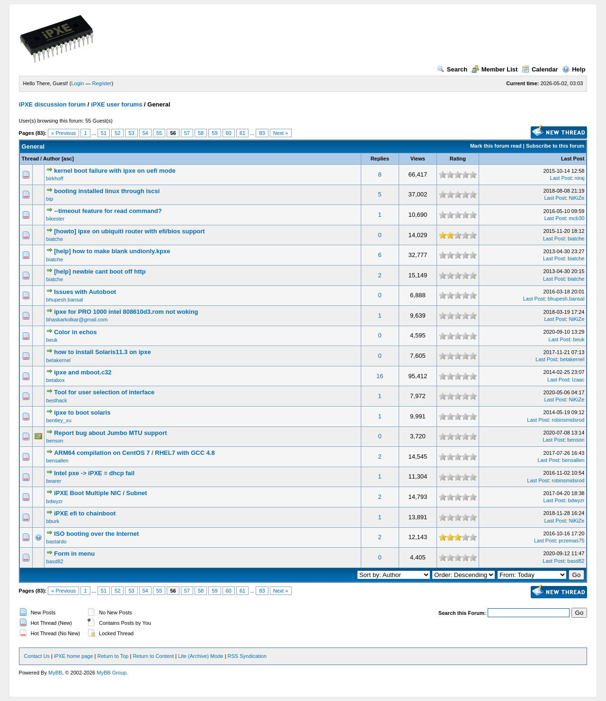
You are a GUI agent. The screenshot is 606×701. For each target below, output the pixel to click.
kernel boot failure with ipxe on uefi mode (114, 170)
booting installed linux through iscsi (107, 191)
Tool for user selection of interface (104, 392)
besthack (56, 400)
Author (51, 158)
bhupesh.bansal (64, 299)
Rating (458, 158)
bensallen (57, 460)
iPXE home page (73, 656)
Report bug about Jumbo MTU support (110, 432)
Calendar (540, 69)
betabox (55, 380)
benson (54, 441)
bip (49, 199)
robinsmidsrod (568, 420)
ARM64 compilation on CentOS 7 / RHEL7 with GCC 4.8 (134, 452)
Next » (280, 133)
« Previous (63, 133)
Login (77, 83)
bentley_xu (58, 420)
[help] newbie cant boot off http (100, 271)
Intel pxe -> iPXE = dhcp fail (94, 473)
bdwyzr (54, 501)
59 (214, 133)
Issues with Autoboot (85, 291)
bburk (53, 521)
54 (145, 133)
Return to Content (153, 656)
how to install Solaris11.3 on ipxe (102, 351)
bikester (55, 219)
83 (262, 133)
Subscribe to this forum (555, 146)
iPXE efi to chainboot (85, 513)
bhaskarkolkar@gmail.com (77, 319)
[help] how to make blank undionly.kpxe (112, 251)
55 (159, 133)
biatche (54, 239)
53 (131, 133)
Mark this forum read (496, 146)
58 (201, 133)
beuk (52, 340)
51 (104, 133)
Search (452, 69)
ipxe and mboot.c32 (82, 372)
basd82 (54, 561)
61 (242, 133)
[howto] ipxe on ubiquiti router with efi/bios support (129, 231)
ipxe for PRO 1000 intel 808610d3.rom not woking (126, 311)
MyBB (55, 672)
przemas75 (571, 540)
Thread (30, 158)
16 (379, 376)
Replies (380, 158)
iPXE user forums (116, 104)
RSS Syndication (247, 656)
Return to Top (113, 656)
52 (117, 133)
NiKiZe (576, 198)
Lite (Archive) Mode (200, 656)
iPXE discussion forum (52, 104)
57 (187, 133)
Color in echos (75, 332)
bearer (54, 481)
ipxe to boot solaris (82, 412)
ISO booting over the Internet (96, 533)
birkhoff (54, 178)
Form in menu (74, 553)
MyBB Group (111, 672)
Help (573, 69)
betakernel (58, 360)
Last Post (573, 158)
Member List (495, 69)
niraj (580, 178)
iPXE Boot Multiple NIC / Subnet (100, 493)
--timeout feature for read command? (108, 210)
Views (417, 158)
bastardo (56, 541)
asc (67, 158)
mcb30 (576, 218)
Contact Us (37, 656)
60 (229, 133)
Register (102, 83)
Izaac (578, 379)
